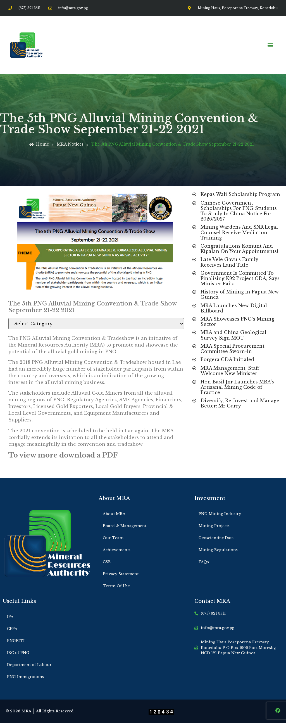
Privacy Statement (121, 574)
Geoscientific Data (216, 537)
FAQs (204, 562)
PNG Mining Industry (220, 513)
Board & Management (124, 525)
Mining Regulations (218, 549)
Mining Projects (214, 525)
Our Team (113, 537)
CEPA (12, 628)
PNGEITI (16, 640)
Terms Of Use (116, 586)
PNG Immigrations (25, 676)
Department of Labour (29, 664)
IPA (10, 616)
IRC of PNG (18, 652)
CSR (107, 562)
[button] (270, 45)
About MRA (114, 513)
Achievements (116, 549)
